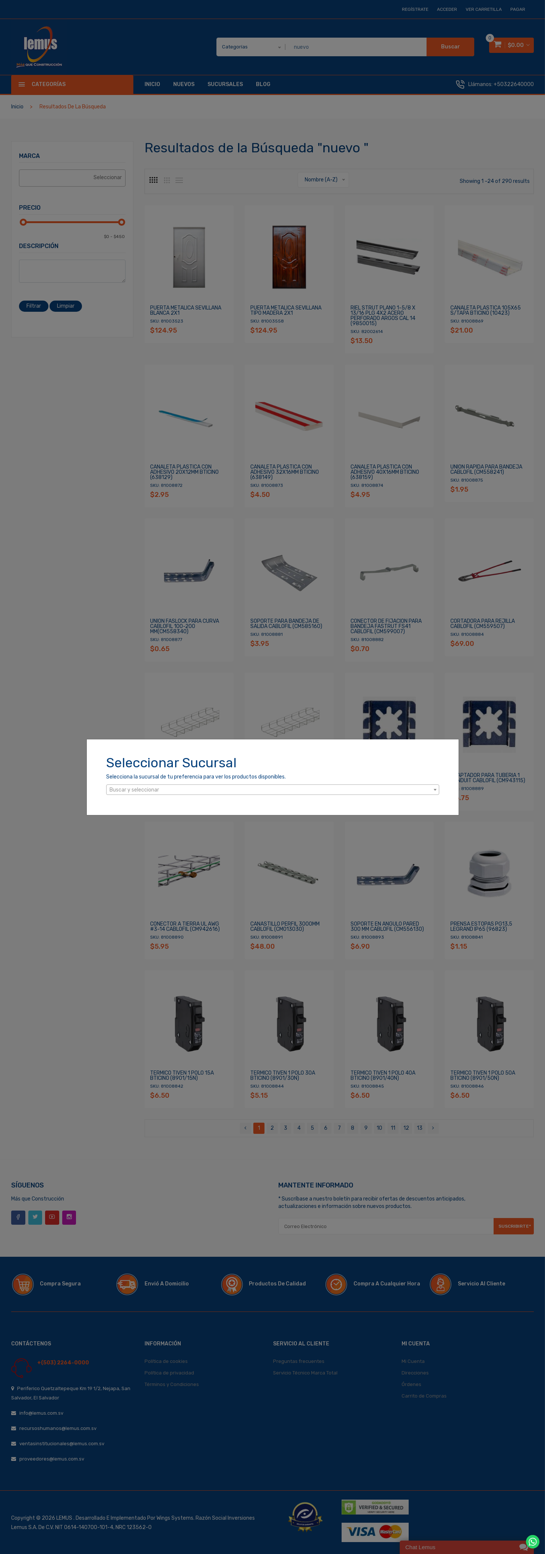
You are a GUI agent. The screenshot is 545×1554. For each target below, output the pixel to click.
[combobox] (272, 789)
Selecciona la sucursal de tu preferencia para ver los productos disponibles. (196, 777)
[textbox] (273, 790)
